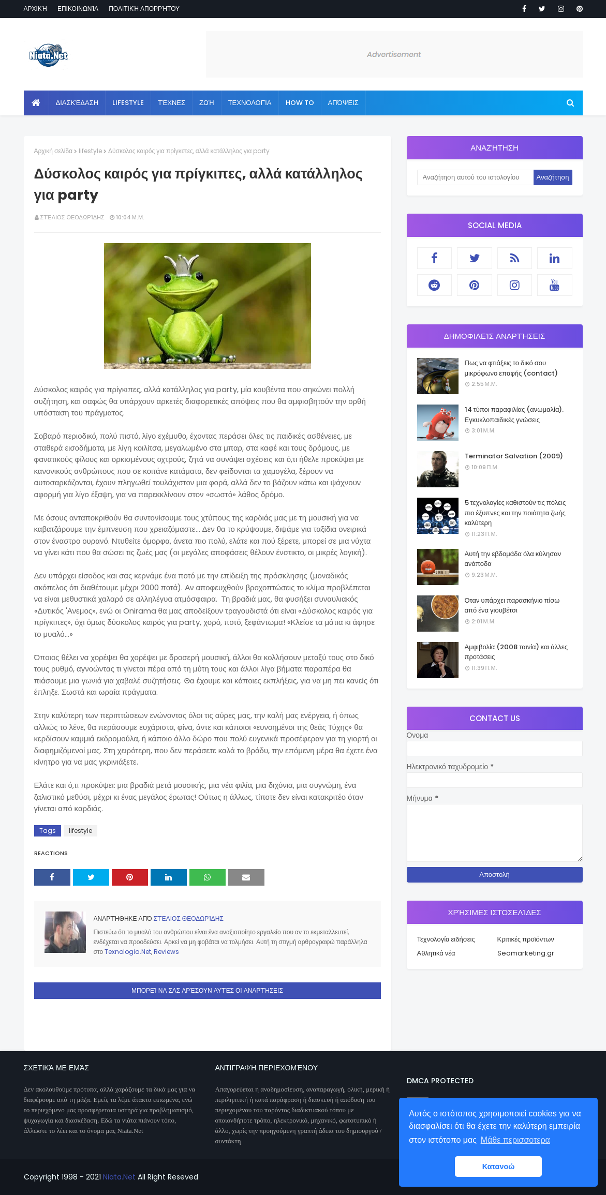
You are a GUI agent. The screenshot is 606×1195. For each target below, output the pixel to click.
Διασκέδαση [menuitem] (77, 103)
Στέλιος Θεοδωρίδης (72, 217)
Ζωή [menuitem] (206, 103)
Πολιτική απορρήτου (144, 8)
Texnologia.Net (128, 951)
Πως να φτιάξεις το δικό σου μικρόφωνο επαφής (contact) (511, 368)
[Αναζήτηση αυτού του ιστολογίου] (475, 177)
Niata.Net (119, 1177)
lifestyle (90, 150)
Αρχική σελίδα (53, 150)
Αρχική (35, 8)
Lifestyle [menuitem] (128, 103)
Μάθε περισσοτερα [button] (515, 1140)
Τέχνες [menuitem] (171, 103)
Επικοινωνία (77, 8)
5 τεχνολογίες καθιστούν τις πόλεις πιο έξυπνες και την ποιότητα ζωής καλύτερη (515, 513)
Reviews (166, 951)
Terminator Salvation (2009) (514, 456)
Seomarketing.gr (525, 953)
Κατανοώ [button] (498, 1166)
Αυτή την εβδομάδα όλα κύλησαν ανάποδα (513, 559)
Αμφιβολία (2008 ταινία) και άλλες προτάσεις (516, 652)
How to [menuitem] (300, 103)
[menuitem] (36, 103)
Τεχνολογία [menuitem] (250, 103)
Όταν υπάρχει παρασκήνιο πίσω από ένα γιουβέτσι (512, 605)
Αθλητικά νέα (436, 953)
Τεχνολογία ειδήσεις (446, 939)
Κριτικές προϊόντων (525, 939)
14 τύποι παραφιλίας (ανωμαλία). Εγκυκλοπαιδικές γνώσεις (514, 415)
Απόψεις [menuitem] (343, 103)
